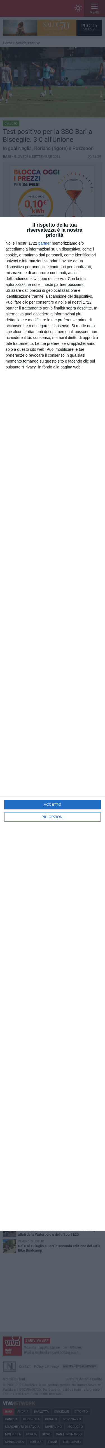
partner (44, 243)
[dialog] (52, 724)
